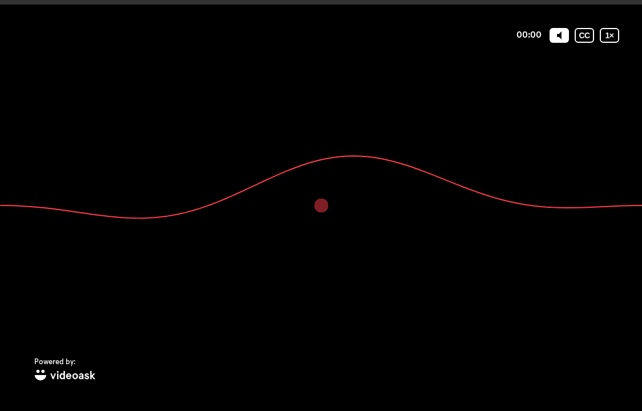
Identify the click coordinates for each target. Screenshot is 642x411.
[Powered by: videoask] (65, 370)
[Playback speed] (609, 35)
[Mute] (559, 35)
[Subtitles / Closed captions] (584, 35)
